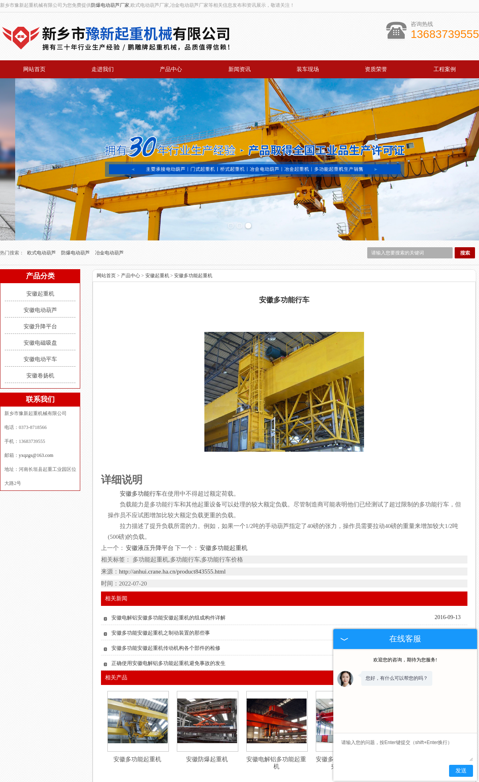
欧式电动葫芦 (42, 218)
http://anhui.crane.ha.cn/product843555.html (172, 537)
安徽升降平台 (40, 292)
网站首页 (34, 69)
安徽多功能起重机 (193, 241)
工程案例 (444, 69)
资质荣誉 (376, 69)
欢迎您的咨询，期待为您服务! (405, 660)
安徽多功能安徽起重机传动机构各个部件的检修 (165, 614)
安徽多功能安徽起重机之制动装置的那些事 (160, 598)
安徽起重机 (40, 259)
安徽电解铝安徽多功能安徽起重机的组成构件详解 (168, 583)
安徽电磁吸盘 (40, 309)
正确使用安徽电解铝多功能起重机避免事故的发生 (168, 629)
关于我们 (114, 765)
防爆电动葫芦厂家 (110, 5)
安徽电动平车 (40, 325)
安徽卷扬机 (40, 341)
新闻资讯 (239, 69)
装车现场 (308, 69)
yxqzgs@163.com (36, 421)
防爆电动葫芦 (76, 218)
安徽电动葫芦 (40, 276)
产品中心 (171, 69)
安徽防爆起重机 (207, 725)
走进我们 (102, 69)
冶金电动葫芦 (109, 218)
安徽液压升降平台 (150, 513)
